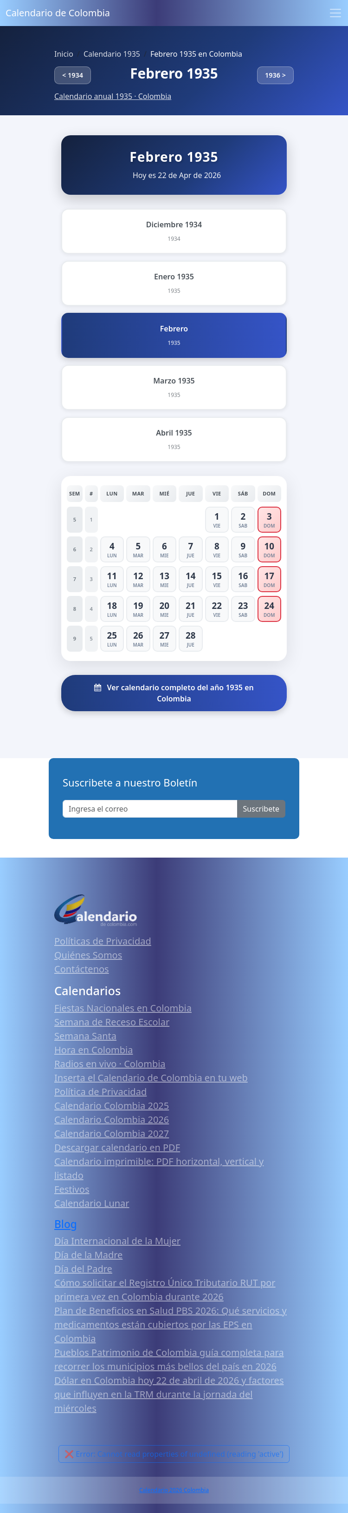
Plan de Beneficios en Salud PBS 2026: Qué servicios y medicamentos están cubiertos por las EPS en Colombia (170, 1324)
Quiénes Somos (88, 955)
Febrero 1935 (174, 73)
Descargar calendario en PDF (117, 1147)
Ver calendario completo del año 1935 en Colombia (173, 693)
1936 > (275, 75)
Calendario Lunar (91, 1203)
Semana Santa (85, 1036)
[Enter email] (150, 809)
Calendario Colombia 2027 (111, 1133)
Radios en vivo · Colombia (110, 1063)
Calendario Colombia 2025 (111, 1105)
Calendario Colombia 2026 (111, 1119)
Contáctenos (81, 969)
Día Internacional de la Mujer (117, 1241)
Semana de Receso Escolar (111, 1022)
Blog (65, 1224)
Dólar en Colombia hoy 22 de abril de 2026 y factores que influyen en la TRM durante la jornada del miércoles (169, 1394)
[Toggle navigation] (335, 13)
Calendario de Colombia (58, 13)
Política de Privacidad (100, 1091)
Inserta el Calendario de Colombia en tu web (151, 1077)
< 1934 (72, 75)
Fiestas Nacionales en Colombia (123, 1008)
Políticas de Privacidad (102, 941)
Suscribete (261, 809)
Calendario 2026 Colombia (174, 1490)
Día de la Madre (88, 1255)
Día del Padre (83, 1268)
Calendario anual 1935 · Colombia (112, 96)
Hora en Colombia (93, 1050)
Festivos (71, 1189)
